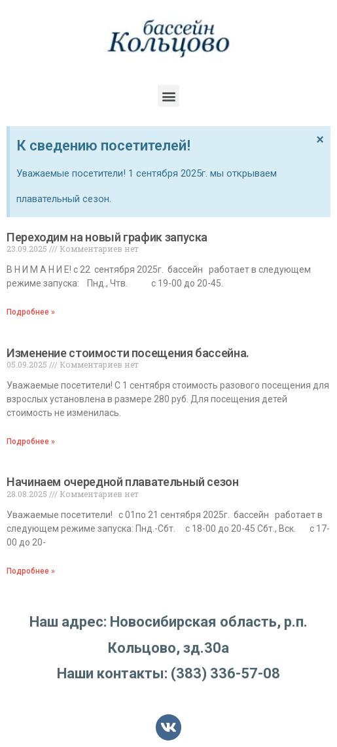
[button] (168, 96)
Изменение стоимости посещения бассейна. (128, 353)
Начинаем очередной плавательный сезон (123, 482)
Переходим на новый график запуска (107, 237)
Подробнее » (31, 312)
